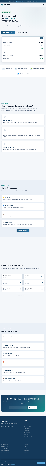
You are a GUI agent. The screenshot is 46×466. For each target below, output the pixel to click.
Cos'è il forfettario (27, 423)
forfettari (6, 4)
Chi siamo (26, 444)
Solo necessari (32, 463)
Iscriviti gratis (32, 407)
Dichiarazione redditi (28, 436)
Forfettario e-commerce (5, 454)
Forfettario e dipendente (5, 452)
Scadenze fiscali (27, 432)
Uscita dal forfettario (28, 438)
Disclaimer (26, 452)
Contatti (25, 446)
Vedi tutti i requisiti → (23, 230)
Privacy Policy (26, 448)
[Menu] (44, 4)
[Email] (18, 407)
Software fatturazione (5, 450)
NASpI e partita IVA (4, 456)
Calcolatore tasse (4, 444)
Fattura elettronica (27, 428)
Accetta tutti (40, 463)
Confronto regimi (4, 446)
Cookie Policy (26, 450)
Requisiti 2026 (26, 425)
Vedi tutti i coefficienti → (23, 295)
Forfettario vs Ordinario (22, 32)
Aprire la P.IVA (26, 434)
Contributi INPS (27, 430)
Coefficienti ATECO (27, 426)
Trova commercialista (5, 448)
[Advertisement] (23, 87)
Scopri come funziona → (8, 32)
